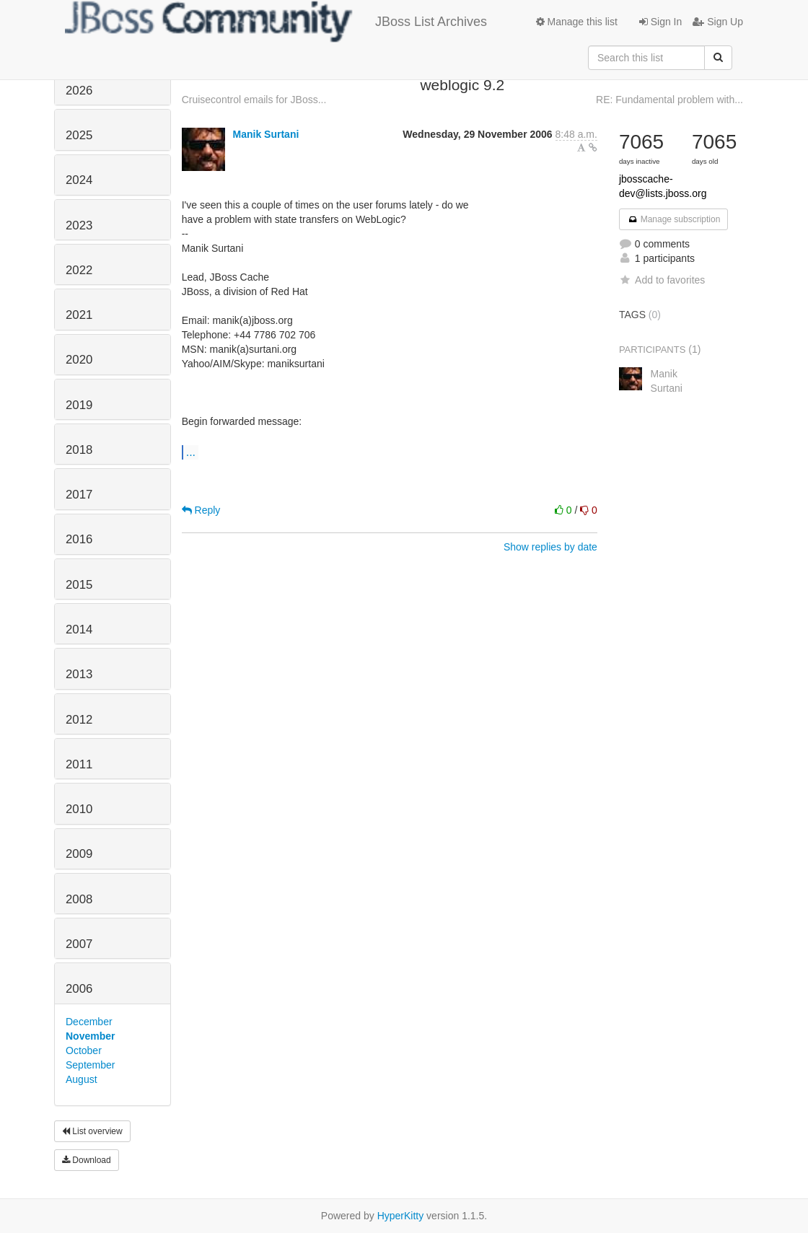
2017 (79, 494)
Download (86, 1160)
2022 (79, 270)
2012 (79, 720)
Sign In (660, 21)
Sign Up (718, 21)
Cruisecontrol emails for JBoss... (254, 99)
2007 (79, 944)
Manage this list (577, 21)
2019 (79, 405)
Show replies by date (550, 547)
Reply (201, 510)
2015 (79, 585)
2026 (79, 90)
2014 (79, 629)
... (191, 451)
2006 (79, 989)
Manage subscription (674, 219)
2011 (79, 764)
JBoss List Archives (276, 22)
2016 (79, 539)
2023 (79, 225)
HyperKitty (400, 1215)
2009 (79, 854)
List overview (92, 1131)
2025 (79, 135)
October (84, 1050)
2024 (79, 180)
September (90, 1065)
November (90, 1036)
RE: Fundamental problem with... (669, 99)
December (89, 1021)
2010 (79, 809)
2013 (79, 674)
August (81, 1079)
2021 (79, 315)
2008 (79, 899)
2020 (79, 360)
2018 (79, 450)
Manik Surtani (266, 134)
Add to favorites (662, 280)
